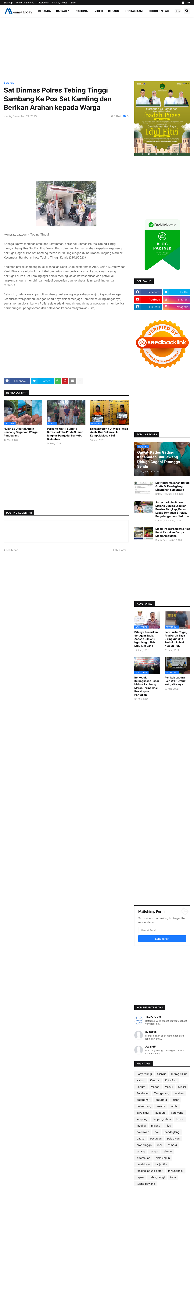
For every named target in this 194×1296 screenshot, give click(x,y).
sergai (154, 1151)
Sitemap (8, 2)
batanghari (143, 1099)
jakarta (161, 1106)
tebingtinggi (157, 1177)
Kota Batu (171, 1080)
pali (157, 1132)
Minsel (182, 1086)
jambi (174, 1106)
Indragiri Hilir (179, 1073)
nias (168, 1125)
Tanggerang (161, 1093)
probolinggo (144, 1145)
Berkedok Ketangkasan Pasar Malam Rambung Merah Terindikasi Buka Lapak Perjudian (146, 686)
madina (141, 1125)
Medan (155, 1086)
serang (141, 1151)
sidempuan (143, 1157)
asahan (179, 1093)
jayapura (160, 1112)
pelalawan (173, 1138)
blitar (175, 1099)
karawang (177, 1112)
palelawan (143, 1132)
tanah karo (143, 1164)
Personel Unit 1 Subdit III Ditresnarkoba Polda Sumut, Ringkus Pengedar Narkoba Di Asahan (65, 434)
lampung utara (162, 1119)
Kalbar (141, 1080)
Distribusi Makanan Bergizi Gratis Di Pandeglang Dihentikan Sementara (172, 486)
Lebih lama (120, 550)
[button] (177, 11)
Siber (73, 2)
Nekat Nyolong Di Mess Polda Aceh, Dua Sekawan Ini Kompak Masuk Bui (109, 432)
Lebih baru (12, 550)
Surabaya (143, 1093)
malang (155, 1125)
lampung (142, 1119)
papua (141, 1138)
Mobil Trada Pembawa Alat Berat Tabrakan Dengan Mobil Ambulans (172, 532)
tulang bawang (146, 1183)
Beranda (44, 11)
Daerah (61, 11)
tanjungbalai (175, 1170)
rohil (159, 1145)
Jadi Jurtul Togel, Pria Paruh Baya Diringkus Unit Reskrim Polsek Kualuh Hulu (176, 639)
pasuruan (156, 1138)
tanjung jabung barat (150, 1170)
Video (99, 11)
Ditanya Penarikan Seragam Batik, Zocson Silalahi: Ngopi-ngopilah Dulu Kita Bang (146, 639)
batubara (161, 1099)
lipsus (179, 1119)
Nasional (82, 11)
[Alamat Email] (162, 930)
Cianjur (161, 1073)
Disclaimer (43, 2)
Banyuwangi (144, 1073)
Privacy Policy (59, 2)
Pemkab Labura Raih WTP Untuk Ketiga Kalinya (175, 681)
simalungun (163, 1157)
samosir (172, 1145)
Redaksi (114, 11)
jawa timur (143, 1112)
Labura (141, 1086)
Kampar (155, 1080)
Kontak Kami (134, 11)
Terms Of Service (25, 2)
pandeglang (171, 1132)
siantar (168, 1151)
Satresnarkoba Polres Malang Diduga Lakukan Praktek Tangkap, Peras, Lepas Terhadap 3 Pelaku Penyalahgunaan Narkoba (172, 509)
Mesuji (169, 1086)
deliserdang (144, 1106)
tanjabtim (161, 1164)
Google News (159, 11)
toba (173, 1177)
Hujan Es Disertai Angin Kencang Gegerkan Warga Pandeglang (21, 432)
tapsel (140, 1177)
